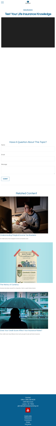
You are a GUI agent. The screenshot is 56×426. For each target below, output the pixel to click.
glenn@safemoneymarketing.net (28, 406)
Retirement (27, 418)
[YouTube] (27, 410)
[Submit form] (5, 179)
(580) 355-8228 (30, 399)
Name (3, 145)
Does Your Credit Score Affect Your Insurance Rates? (21, 330)
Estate (28, 422)
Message (4, 164)
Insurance (28, 424)
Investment (27, 420)
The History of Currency (9, 285)
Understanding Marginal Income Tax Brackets (18, 235)
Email (3, 154)
